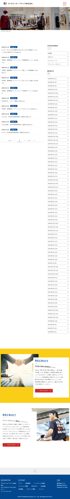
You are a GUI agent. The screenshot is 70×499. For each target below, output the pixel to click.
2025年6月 (52, 115)
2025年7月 (52, 111)
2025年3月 (52, 125)
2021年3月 (52, 299)
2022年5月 (52, 248)
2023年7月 (52, 198)
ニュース (41, 489)
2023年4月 (52, 209)
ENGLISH (34, 486)
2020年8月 (52, 324)
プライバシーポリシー (54, 64)
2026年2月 (52, 86)
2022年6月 (52, 245)
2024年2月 (52, 172)
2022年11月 (53, 227)
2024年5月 (52, 162)
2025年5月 (52, 118)
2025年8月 (52, 107)
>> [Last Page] (34, 140)
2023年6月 (52, 201)
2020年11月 (53, 314)
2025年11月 (53, 97)
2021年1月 (52, 306)
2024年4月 (52, 165)
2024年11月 (53, 140)
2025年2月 (52, 129)
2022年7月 (52, 241)
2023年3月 (52, 212)
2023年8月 (52, 194)
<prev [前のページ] (10, 140)
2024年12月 (53, 136)
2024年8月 (52, 151)
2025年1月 (52, 133)
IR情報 (50, 53)
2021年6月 (52, 288)
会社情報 (43, 486)
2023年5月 (52, 205)
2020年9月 (52, 321)
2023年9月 (52, 191)
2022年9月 (52, 234)
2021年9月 (52, 277)
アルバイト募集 (31, 489)
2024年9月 (52, 147)
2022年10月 (53, 230)
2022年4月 (52, 252)
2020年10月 (53, 317)
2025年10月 (53, 100)
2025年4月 (52, 122)
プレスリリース (52, 60)
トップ (2, 31)
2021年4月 (52, 295)
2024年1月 (52, 176)
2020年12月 (53, 310)
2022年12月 (53, 223)
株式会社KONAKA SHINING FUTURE (62, 486)
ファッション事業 (23, 486)
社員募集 (20, 489)
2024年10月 (53, 144)
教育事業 (28, 483)
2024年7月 (52, 154)
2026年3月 (52, 82)
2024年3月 (52, 169)
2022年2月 (52, 259)
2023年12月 (53, 180)
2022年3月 (52, 256)
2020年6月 (52, 332)
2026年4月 (52, 78)
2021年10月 (53, 274)
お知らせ (50, 57)
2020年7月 (52, 328)
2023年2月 (52, 216)
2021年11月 (53, 270)
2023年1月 (52, 220)
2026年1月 (52, 89)
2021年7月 (52, 285)
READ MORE (44, 393)
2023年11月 (53, 183)
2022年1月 (52, 263)
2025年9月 (52, 104)
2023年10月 (53, 187)
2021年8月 (52, 281)
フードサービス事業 (39, 483)
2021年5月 (52, 292)
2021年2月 (52, 303)
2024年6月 (52, 158)
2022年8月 (52, 238)
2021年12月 (53, 267)
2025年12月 (53, 93)
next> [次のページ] (29, 140)
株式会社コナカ (61, 483)
